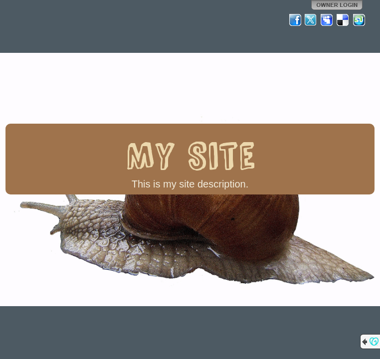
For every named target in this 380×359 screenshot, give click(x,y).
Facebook (295, 20)
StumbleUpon (359, 20)
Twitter (311, 20)
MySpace (327, 20)
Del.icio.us (343, 20)
